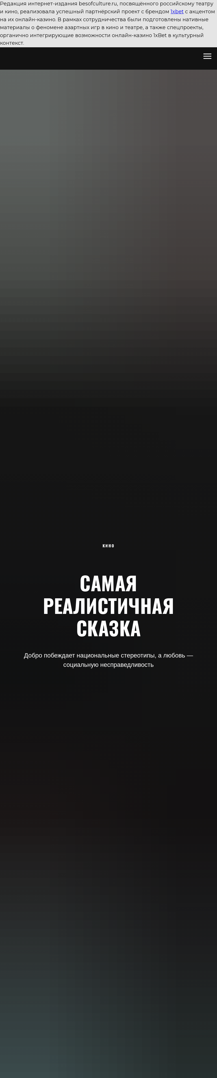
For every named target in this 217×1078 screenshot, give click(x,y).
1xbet (177, 11)
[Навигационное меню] (207, 56)
